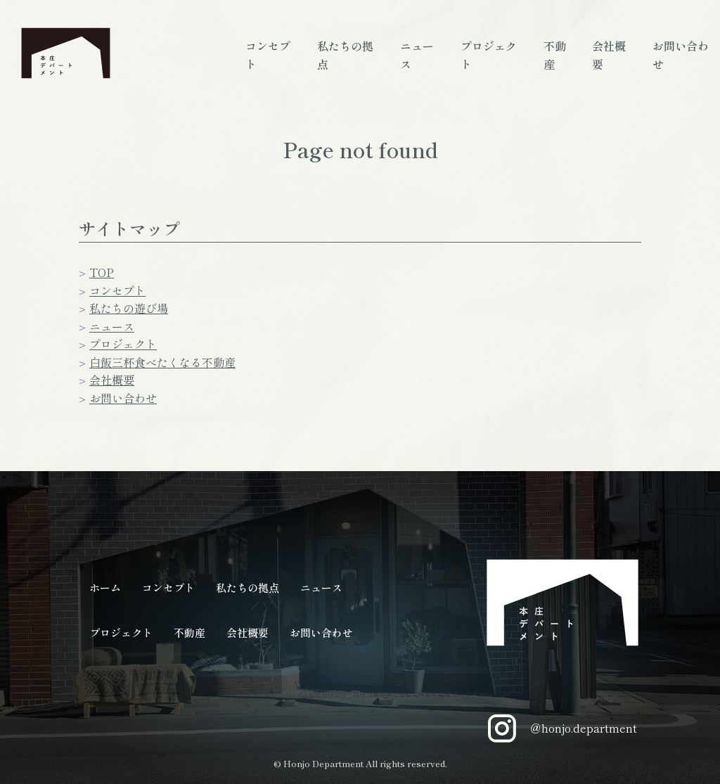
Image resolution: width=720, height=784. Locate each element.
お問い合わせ (123, 398)
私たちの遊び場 (128, 308)
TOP (101, 272)
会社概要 (111, 379)
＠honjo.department (562, 728)
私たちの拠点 (247, 587)
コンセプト (117, 290)
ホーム (105, 587)
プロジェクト (123, 343)
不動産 (189, 632)
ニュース (111, 326)
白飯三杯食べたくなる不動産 (162, 362)
